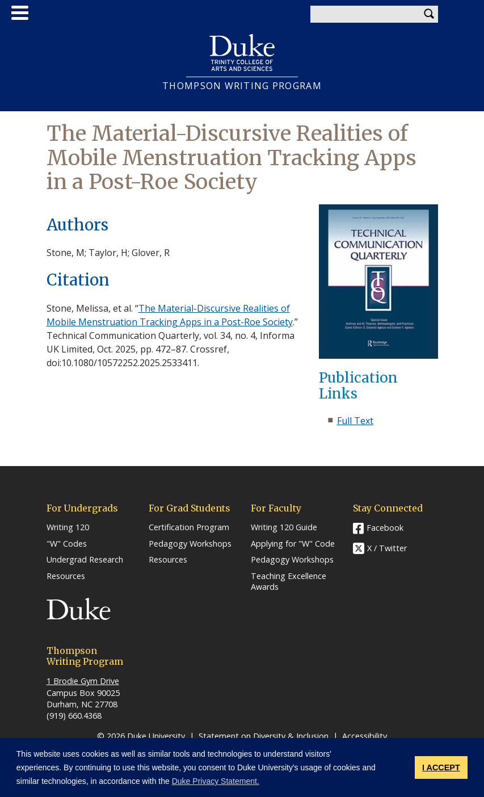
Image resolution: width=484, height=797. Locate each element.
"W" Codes (67, 544)
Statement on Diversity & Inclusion (264, 736)
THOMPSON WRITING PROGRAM (242, 86)
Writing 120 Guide (284, 527)
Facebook (385, 527)
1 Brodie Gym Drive (83, 681)
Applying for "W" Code (293, 544)
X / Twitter (387, 548)
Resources (66, 576)
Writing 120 (68, 527)
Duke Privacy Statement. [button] (215, 781)
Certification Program (189, 527)
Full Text (355, 420)
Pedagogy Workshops (190, 544)
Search (429, 14)
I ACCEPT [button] (441, 767)
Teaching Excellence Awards (288, 581)
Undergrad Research (85, 560)
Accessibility (364, 736)
